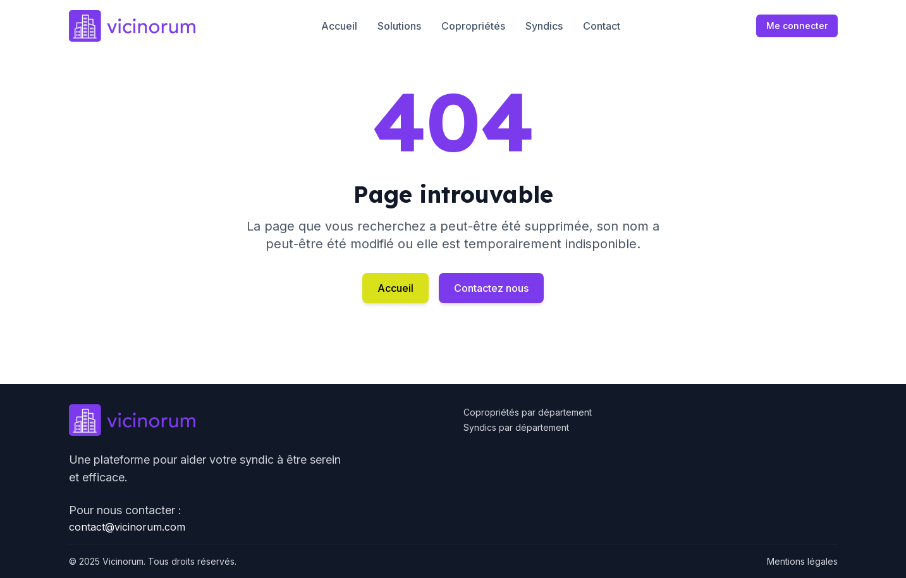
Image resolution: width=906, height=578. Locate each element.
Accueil (339, 26)
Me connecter (797, 25)
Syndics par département (516, 427)
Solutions (399, 26)
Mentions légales (802, 561)
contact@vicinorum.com (127, 527)
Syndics (544, 26)
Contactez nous (491, 288)
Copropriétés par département (527, 412)
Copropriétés (473, 26)
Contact (601, 26)
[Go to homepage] (132, 26)
